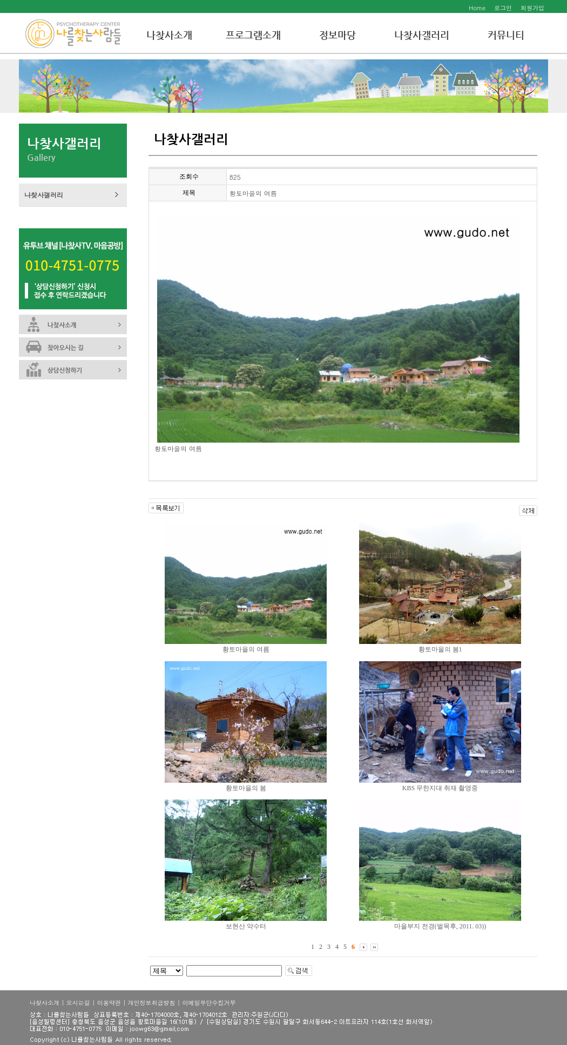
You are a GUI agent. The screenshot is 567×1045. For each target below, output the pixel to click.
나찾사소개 (169, 34)
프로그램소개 (253, 34)
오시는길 (78, 1003)
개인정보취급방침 (152, 1003)
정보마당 (337, 34)
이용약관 (109, 1003)
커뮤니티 (506, 34)
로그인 (503, 8)
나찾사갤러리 (421, 34)
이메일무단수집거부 (208, 1003)
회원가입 (532, 8)
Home (477, 8)
